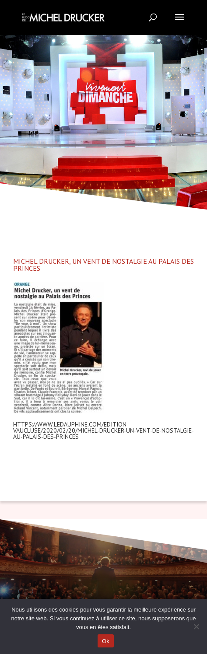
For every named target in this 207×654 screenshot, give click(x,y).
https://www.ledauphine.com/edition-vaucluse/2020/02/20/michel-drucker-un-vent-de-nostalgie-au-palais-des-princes (103, 430)
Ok (105, 641)
